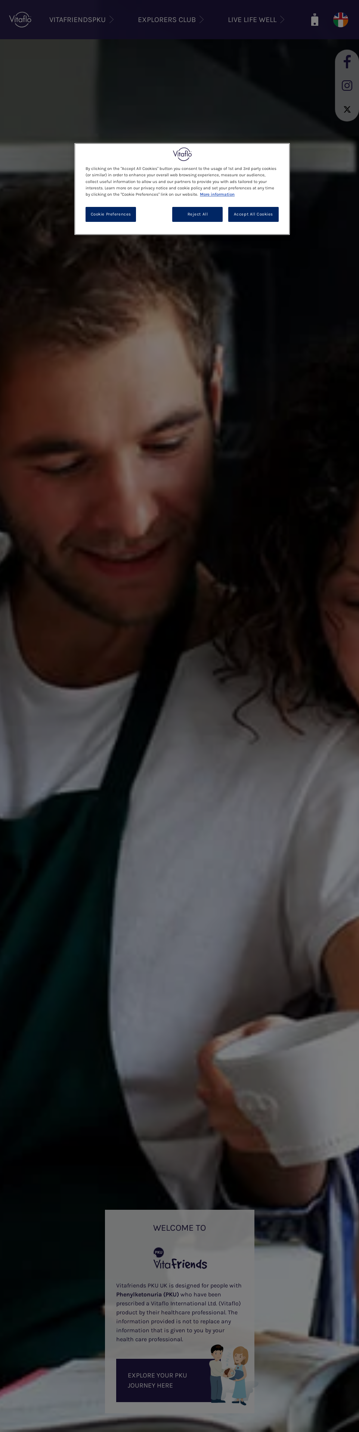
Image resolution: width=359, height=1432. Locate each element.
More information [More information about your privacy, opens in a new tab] (217, 194)
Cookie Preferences (111, 214)
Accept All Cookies (253, 214)
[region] (182, 189)
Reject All (198, 214)
